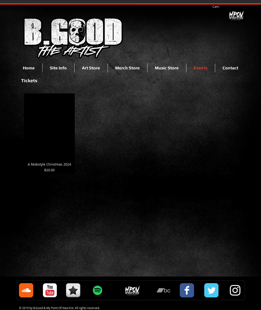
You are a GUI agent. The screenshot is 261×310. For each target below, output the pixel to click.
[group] (130, 133)
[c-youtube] (50, 290)
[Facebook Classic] (187, 290)
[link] (218, 6)
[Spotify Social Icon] (97, 290)
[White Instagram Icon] (235, 290)
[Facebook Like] (34, 50)
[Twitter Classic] (211, 290)
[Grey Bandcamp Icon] (163, 290)
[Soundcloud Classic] (26, 290)
